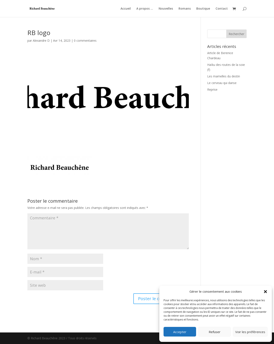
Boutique (203, 8)
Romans (185, 8)
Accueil (126, 8)
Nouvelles (166, 8)
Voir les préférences (250, 332)
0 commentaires (85, 40)
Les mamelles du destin (223, 76)
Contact (222, 8)
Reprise (212, 89)
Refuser (214, 332)
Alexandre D (41, 40)
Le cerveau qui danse (222, 83)
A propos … (144, 8)
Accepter (179, 332)
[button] (265, 291)
